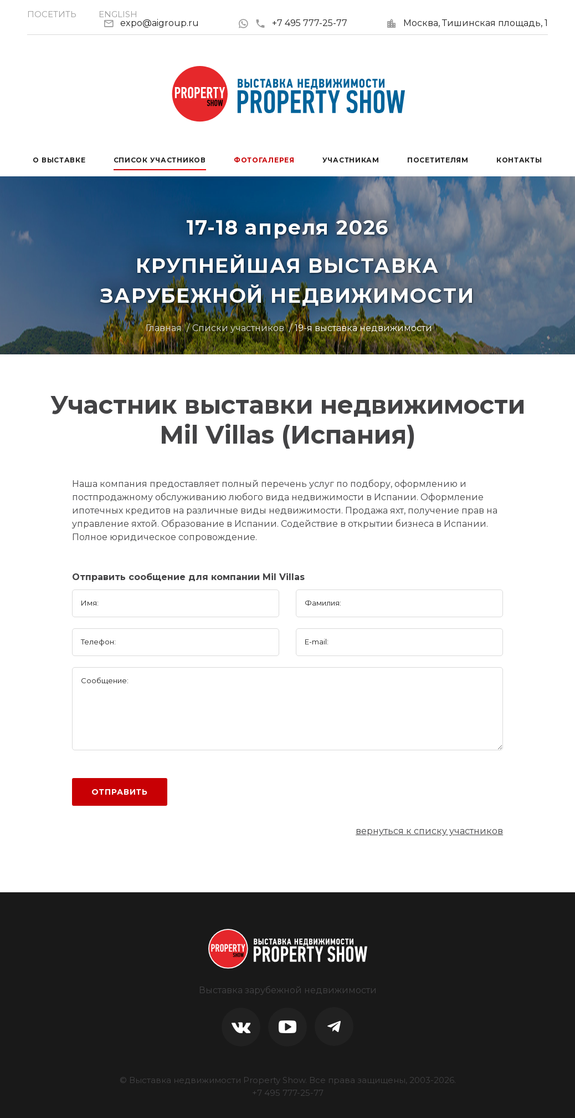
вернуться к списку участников (429, 831)
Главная (164, 328)
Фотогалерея (264, 160)
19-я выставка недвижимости (363, 328)
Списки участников (238, 328)
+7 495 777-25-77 (301, 23)
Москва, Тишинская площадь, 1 (475, 23)
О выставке (59, 160)
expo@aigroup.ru (159, 23)
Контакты (519, 160)
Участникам (350, 160)
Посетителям (438, 160)
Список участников (160, 160)
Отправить (119, 792)
